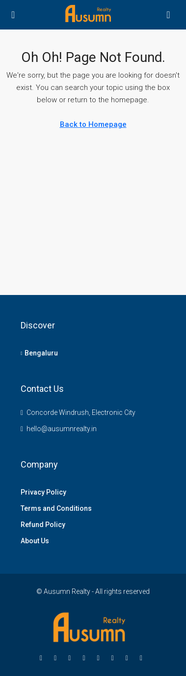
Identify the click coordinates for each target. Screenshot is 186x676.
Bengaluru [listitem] (39, 353)
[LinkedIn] (85, 658)
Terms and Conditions (56, 508)
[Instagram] (71, 658)
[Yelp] (143, 658)
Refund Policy (43, 525)
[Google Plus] (100, 658)
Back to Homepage (93, 124)
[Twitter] (57, 658)
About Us (35, 541)
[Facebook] (43, 658)
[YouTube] (114, 658)
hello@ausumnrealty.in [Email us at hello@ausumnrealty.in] (62, 429)
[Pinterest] (129, 658)
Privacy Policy (43, 492)
